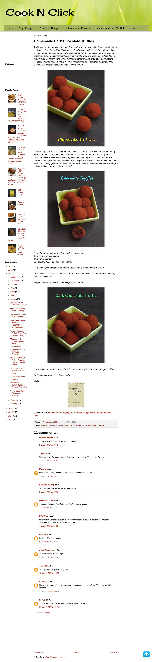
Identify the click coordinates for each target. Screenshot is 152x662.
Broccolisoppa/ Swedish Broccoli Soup (18, 370)
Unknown (43, 469)
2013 (10, 420)
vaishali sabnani (46, 438)
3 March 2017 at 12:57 (48, 492)
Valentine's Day (98, 425)
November (15, 281)
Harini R (42, 535)
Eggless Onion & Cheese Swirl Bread (21, 250)
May (13, 295)
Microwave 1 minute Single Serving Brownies (18, 385)
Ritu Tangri (44, 516)
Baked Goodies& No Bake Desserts (115, 28)
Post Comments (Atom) (55, 657)
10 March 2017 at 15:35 (49, 573)
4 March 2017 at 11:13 (48, 526)
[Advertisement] (76, 632)
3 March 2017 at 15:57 (48, 508)
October (14, 284)
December (15, 277)
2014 (10, 416)
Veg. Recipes (26, 28)
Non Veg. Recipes (50, 28)
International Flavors (78, 28)
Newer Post (39, 652)
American (44, 425)
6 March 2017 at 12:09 (48, 557)
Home (9, 28)
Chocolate (68, 425)
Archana (43, 566)
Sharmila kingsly (46, 485)
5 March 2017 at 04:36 (48, 542)
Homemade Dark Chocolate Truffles (17, 393)
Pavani (42, 600)
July (12, 288)
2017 (10, 274)
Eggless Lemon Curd (21, 192)
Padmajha (43, 581)
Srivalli (42, 453)
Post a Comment (44, 613)
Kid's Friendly (87, 425)
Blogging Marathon (56, 425)
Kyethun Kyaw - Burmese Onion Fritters (21, 219)
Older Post (113, 652)
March (13, 299)
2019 (10, 266)
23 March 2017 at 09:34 (49, 591)
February (15, 400)
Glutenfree (77, 425)
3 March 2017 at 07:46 (48, 445)
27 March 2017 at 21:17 (49, 607)
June (13, 292)
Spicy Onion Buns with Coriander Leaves (22, 99)
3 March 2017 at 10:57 (48, 476)
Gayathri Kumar (46, 500)
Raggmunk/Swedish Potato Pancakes (18, 352)
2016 (10, 409)
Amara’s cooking (47, 550)
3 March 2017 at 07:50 (48, 461)
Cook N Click (39, 12)
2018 (10, 270)
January (14, 404)
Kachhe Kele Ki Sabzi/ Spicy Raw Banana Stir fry (18, 333)
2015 (10, 412)
